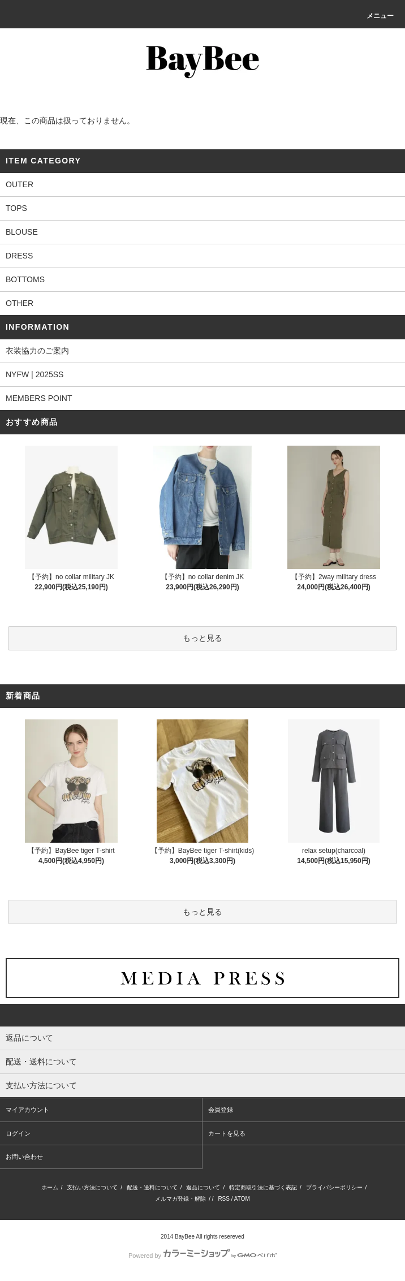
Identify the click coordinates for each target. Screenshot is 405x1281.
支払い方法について (92, 1187)
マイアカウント (27, 1109)
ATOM (242, 1199)
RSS (224, 1199)
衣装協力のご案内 (37, 350)
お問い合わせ (24, 1156)
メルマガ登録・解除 (180, 1199)
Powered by (202, 1255)
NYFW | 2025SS (34, 374)
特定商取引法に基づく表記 (263, 1187)
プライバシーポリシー (334, 1187)
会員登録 (220, 1109)
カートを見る (226, 1133)
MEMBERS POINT (39, 398)
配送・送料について (152, 1187)
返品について (203, 1187)
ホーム (49, 1187)
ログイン (18, 1133)
